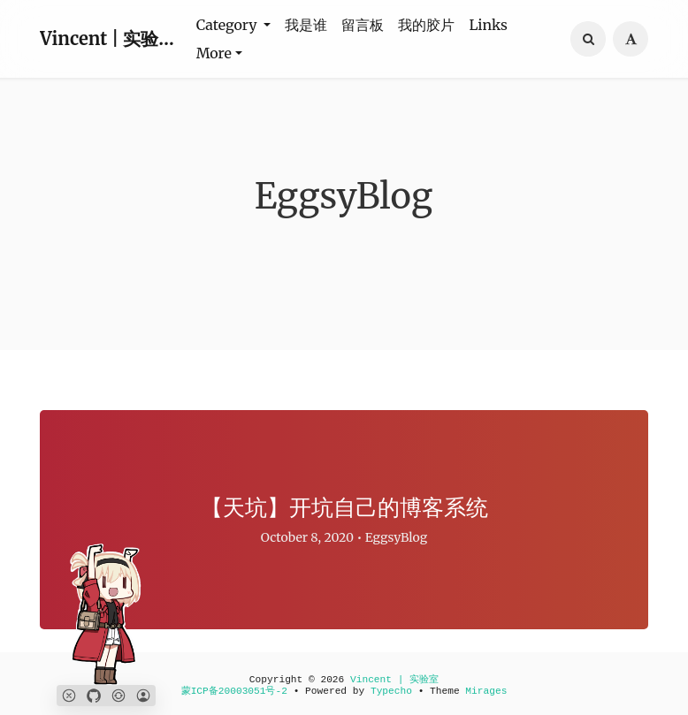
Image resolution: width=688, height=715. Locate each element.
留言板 (362, 25)
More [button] (214, 53)
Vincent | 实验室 (107, 38)
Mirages (486, 691)
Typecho (391, 691)
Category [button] (228, 25)
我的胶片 (426, 25)
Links (488, 25)
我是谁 (306, 25)
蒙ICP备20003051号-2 (234, 691)
